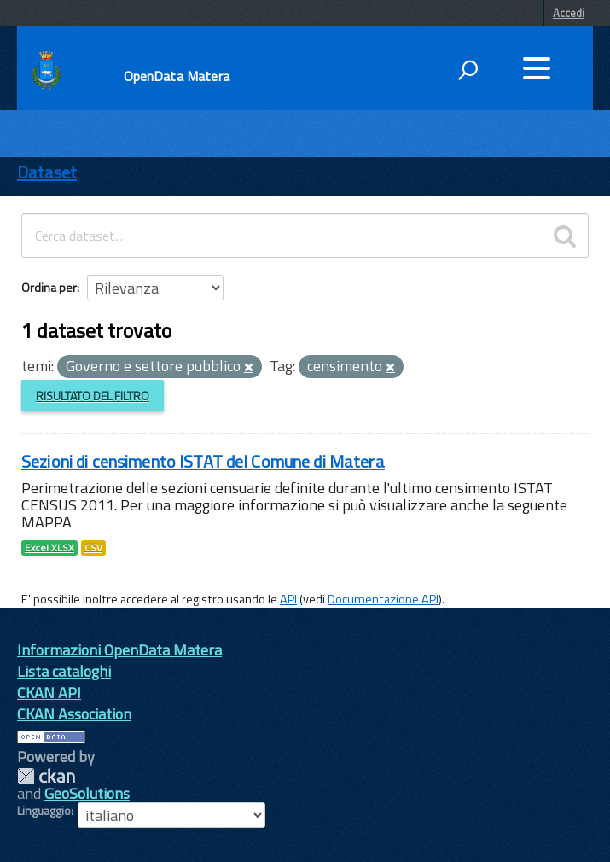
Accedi (568, 12)
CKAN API (49, 692)
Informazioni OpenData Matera (119, 649)
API (288, 599)
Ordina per (49, 287)
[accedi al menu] (536, 68)
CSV (93, 548)
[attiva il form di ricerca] (467, 70)
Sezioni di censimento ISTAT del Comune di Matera (203, 461)
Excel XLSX (49, 548)
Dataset (47, 172)
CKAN (46, 776)
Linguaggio (44, 810)
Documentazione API (383, 599)
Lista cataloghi (64, 671)
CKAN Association (74, 713)
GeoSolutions (87, 793)
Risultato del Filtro (92, 396)
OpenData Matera (176, 76)
